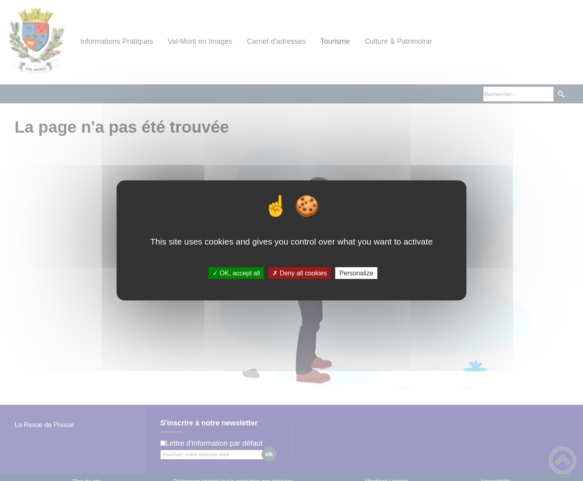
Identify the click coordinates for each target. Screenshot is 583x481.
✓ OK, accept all (236, 273)
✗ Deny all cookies (299, 273)
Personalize (356, 273)
